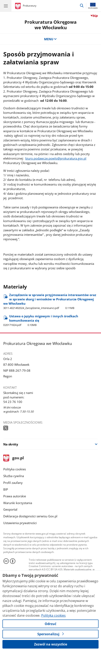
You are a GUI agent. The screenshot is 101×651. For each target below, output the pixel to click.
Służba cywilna (13, 476)
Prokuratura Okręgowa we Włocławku (50, 25)
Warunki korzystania (17, 503)
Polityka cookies (14, 469)
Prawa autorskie (14, 496)
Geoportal (10, 509)
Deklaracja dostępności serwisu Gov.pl (30, 516)
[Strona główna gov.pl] (18, 6)
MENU (50, 39)
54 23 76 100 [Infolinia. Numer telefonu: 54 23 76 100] (12, 402)
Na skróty (10, 444)
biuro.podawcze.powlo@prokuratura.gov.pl (55, 158)
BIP (5, 489)
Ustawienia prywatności (20, 523)
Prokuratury (29, 5)
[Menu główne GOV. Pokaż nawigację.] (5, 5)
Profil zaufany (13, 483)
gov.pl (13, 458)
